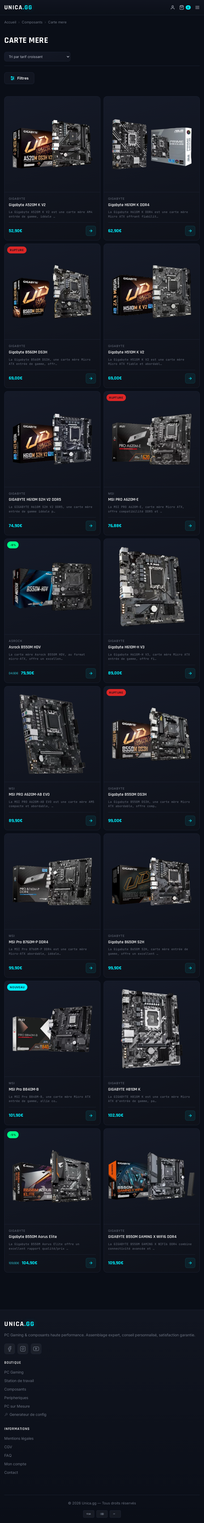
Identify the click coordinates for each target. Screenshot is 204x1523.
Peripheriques (16, 1397)
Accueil (10, 22)
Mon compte (15, 1464)
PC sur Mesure (17, 1406)
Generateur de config (25, 1414)
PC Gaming (14, 1372)
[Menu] (197, 7)
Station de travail (19, 1380)
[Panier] (185, 7)
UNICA (18, 7)
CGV (8, 1447)
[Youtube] (36, 1348)
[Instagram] (23, 1348)
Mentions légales (18, 1438)
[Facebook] (9, 1348)
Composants (32, 22)
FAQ (8, 1455)
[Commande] (37, 56)
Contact (11, 1472)
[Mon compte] (172, 7)
